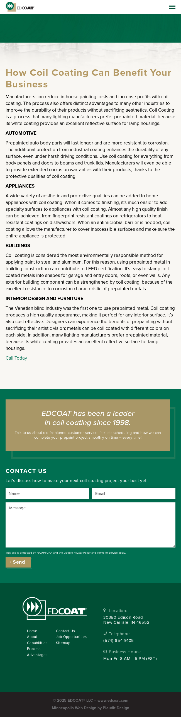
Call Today (16, 358)
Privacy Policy (82, 552)
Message (17, 507)
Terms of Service (107, 552)
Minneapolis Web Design (74, 708)
